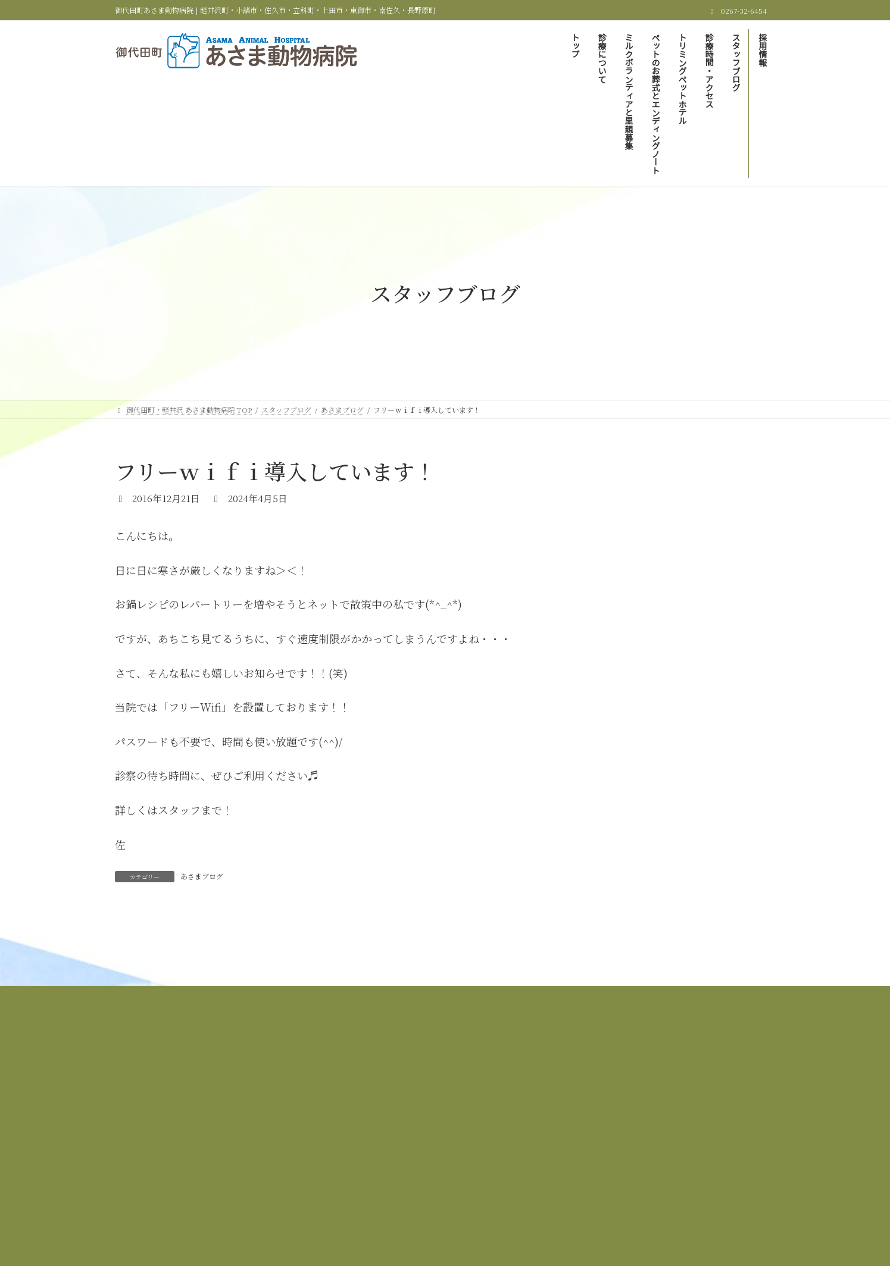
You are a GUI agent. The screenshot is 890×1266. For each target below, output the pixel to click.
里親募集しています (644, 520)
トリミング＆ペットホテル (698, 1076)
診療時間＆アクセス (349, 1083)
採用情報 (493, 1083)
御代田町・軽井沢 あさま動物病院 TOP (213, 1076)
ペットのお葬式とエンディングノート (571, 1076)
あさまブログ (201, 876)
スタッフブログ (430, 1083)
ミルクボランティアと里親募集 (437, 1076)
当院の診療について (331, 1076)
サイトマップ (552, 1083)
